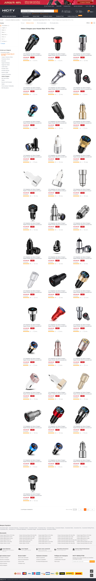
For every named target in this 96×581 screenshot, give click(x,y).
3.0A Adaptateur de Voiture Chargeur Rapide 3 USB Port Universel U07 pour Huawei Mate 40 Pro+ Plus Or (57, 394)
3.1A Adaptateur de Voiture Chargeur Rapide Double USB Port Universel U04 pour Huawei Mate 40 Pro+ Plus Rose (82, 360)
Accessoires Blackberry (21, 529)
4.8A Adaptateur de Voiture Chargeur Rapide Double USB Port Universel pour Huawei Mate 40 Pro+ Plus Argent (32, 495)
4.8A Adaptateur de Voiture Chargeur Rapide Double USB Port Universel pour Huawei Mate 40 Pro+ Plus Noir (32, 225)
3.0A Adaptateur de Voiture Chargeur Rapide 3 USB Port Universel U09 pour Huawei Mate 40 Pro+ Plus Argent (57, 191)
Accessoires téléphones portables (12, 20)
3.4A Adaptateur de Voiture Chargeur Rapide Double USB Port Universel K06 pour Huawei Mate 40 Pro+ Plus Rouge (57, 326)
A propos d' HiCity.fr (4, 557)
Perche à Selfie (5, 72)
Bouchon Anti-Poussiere (7, 82)
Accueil (1, 20)
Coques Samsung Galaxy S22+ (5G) (65, 536)
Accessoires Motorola (41, 529)
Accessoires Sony (42, 527)
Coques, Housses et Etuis (7, 57)
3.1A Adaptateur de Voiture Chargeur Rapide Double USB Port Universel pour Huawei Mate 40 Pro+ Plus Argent (32, 428)
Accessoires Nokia (69, 527)
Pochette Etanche (5, 70)
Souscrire (92, 561)
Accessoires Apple (4, 527)
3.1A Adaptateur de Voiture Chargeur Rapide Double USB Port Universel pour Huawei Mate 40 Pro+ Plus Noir (57, 292)
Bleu (3, 32)
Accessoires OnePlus (51, 529)
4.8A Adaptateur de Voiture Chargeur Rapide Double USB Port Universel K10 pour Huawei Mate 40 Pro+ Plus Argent (82, 428)
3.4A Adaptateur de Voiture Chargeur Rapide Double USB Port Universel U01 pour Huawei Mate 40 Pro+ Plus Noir (57, 258)
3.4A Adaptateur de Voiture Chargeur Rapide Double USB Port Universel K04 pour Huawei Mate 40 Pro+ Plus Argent (82, 326)
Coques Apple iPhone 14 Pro (44, 536)
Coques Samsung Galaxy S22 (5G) (65, 538)
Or (2, 39)
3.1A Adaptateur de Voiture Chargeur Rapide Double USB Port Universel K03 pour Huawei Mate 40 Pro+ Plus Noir (32, 123)
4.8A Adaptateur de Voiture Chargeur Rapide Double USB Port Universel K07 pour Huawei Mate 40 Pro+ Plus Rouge (57, 55)
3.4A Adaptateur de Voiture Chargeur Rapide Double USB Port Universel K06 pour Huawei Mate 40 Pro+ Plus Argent (57, 89)
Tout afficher (4, 25)
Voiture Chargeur (5, 76)
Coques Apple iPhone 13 (82, 540)
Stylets (3, 84)
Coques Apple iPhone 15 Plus (6, 538)
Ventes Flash (36, 16)
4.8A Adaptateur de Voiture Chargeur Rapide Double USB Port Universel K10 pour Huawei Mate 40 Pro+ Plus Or (82, 292)
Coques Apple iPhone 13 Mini (83, 538)
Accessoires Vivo (77, 527)
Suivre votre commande (23, 557)
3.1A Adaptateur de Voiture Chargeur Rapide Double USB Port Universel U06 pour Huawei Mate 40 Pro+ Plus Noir (82, 157)
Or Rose (4, 41)
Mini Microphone (5, 87)
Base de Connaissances (23, 559)
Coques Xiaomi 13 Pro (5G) (6, 541)
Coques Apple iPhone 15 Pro (6, 536)
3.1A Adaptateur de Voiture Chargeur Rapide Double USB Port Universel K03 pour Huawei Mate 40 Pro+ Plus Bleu (32, 462)
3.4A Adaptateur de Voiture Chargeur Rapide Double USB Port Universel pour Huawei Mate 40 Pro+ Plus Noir (32, 258)
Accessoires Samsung (13, 527)
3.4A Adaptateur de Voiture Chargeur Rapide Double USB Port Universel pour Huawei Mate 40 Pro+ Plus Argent (57, 225)
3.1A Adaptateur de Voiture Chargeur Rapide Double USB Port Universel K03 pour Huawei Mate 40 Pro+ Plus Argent (57, 462)
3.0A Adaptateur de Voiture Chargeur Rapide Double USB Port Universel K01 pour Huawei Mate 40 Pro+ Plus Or (82, 123)
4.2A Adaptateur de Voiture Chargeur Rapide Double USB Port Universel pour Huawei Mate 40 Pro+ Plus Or (82, 394)
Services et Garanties (4, 559)
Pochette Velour (5, 68)
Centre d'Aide (21, 561)
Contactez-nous (21, 563)
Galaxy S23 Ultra (44, 13)
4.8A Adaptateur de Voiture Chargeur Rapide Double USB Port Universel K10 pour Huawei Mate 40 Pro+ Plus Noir (32, 55)
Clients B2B (58, 6)
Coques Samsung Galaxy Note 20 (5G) (66, 541)
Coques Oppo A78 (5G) (24, 543)
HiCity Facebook (3, 563)
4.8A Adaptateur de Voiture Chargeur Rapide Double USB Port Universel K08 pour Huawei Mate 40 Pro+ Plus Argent (82, 55)
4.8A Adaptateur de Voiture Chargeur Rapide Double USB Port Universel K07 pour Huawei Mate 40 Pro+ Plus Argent (32, 326)
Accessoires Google (31, 529)
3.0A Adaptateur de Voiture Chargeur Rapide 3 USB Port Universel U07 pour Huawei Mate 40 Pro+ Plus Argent (32, 191)
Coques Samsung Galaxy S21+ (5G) (84, 541)
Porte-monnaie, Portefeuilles (8, 86)
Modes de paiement (40, 557)
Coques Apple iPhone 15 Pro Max (7, 535)
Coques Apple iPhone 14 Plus (44, 538)
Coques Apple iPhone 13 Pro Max (84, 535)
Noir (3, 36)
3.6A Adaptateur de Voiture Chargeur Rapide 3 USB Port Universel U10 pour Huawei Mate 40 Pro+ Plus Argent (82, 191)
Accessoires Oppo (50, 527)
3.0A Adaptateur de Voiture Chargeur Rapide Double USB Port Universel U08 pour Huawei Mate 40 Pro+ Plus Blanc (32, 394)
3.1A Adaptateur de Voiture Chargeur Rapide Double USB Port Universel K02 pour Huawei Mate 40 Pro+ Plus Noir (57, 123)
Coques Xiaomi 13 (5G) (5, 543)
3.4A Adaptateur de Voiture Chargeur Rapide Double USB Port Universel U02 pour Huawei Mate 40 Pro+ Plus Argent (82, 225)
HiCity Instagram (3, 565)
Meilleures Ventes (47, 16)
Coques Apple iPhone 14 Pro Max (45, 535)
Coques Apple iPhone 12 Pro (44, 543)
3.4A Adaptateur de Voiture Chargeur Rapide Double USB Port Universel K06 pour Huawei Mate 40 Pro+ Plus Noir (32, 89)
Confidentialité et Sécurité (59, 559)
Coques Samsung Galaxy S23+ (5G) (27, 536)
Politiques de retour (58, 557)
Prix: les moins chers (42, 23)
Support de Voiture (6, 64)
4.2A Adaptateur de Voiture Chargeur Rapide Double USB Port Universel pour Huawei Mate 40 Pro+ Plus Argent (32, 292)
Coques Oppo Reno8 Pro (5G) (25, 540)
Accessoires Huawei (26, 20)
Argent (3, 27)
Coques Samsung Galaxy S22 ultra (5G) (66, 535)
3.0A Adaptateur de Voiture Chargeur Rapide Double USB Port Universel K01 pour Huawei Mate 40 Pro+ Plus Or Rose (57, 360)
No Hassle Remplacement (41, 561)
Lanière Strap (4, 66)
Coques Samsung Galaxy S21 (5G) (84, 543)
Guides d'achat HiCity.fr (5, 561)
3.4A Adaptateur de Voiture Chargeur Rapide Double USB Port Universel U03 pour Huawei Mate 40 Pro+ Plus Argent (82, 258)
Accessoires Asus (4, 529)
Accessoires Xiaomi (33, 527)
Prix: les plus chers (54, 23)
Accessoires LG (12, 529)
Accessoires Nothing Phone (88, 527)
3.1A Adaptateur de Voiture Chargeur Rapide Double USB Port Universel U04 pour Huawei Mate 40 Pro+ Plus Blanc (57, 157)
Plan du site (57, 561)
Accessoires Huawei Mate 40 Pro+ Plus (41, 20)
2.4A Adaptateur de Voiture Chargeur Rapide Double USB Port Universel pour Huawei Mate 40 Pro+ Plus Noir (32, 157)
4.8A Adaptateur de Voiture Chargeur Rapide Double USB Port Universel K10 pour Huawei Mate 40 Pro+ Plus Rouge (57, 428)
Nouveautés (26, 16)
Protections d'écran (6, 59)
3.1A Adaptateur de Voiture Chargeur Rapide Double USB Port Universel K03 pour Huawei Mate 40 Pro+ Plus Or (32, 360)
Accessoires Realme (59, 527)
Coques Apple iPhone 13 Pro (83, 536)
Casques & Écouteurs (6, 74)
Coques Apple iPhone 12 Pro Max (45, 541)
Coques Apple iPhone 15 (5, 540)
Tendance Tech (60, 16)
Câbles (3, 80)
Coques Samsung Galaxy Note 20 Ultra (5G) (67, 540)
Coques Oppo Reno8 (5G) (24, 541)
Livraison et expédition (41, 559)
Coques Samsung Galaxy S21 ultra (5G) (66, 543)
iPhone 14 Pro (35, 13)
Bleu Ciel (4, 34)
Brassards (4, 61)
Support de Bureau (6, 62)
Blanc (3, 30)
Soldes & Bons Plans (73, 16)
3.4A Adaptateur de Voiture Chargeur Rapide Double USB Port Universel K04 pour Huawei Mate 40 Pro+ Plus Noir (82, 89)
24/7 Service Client (50, 6)
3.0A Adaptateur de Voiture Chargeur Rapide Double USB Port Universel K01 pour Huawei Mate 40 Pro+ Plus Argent (82, 462)
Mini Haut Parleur (5, 78)
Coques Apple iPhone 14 (43, 540)
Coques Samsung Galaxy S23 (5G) (26, 538)
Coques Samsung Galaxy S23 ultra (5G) (27, 535)
